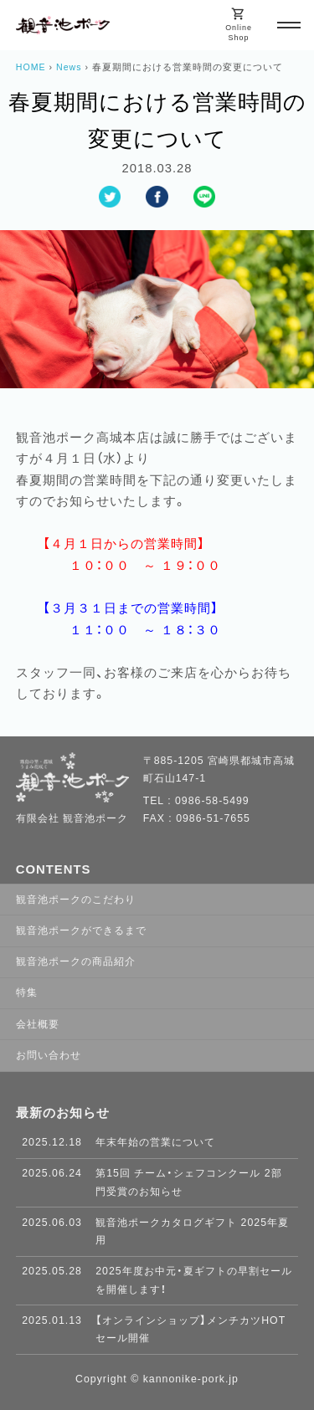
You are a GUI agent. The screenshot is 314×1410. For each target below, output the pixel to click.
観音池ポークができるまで (81, 930)
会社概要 (37, 1024)
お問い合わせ (48, 1055)
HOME (31, 67)
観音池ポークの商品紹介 (76, 961)
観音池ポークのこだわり (76, 899)
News (69, 67)
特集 (27, 992)
